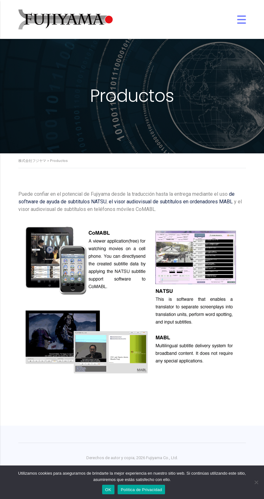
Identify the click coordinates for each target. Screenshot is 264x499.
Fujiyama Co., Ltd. (162, 457)
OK (108, 489)
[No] (256, 482)
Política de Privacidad (141, 489)
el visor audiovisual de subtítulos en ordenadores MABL (171, 202)
